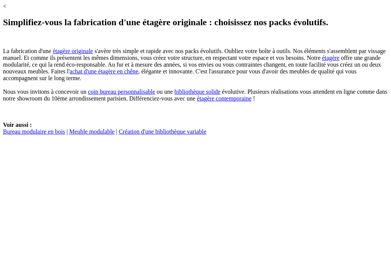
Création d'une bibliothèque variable (163, 131)
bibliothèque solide (197, 91)
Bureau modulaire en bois (34, 131)
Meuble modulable (91, 131)
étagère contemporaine (224, 98)
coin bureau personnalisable (121, 91)
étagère (330, 58)
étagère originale (73, 51)
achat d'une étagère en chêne (104, 71)
